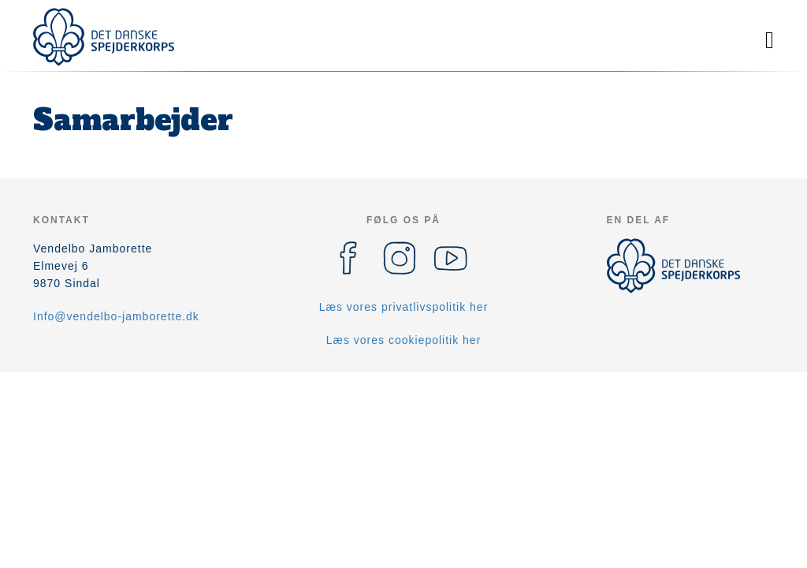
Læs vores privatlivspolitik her (404, 307)
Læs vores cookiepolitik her (404, 340)
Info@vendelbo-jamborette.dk (116, 316)
